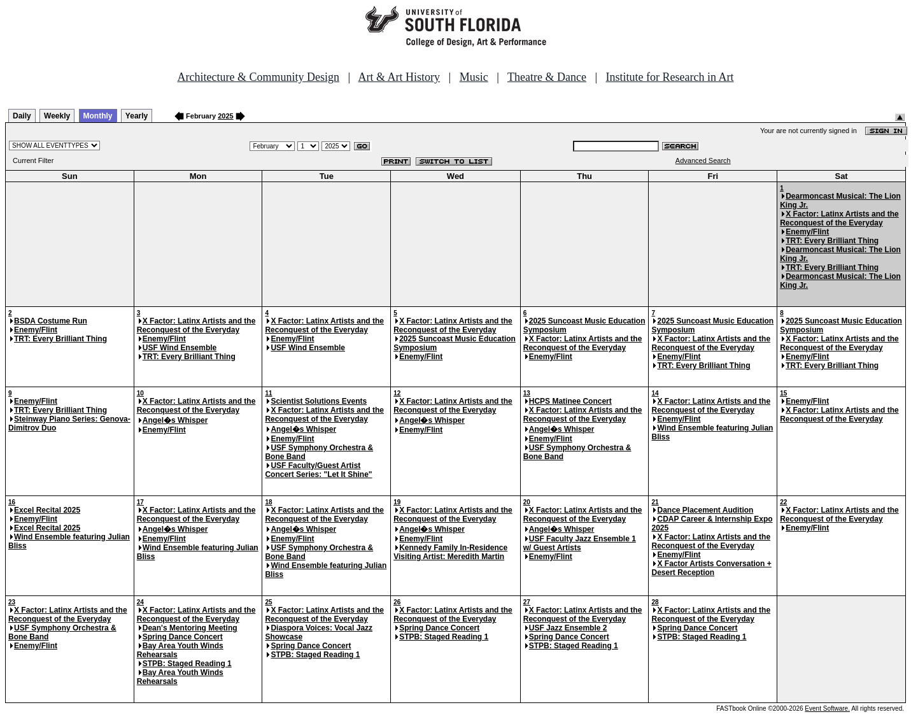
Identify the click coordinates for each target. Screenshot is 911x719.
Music (474, 77)
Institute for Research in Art (670, 77)
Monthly (98, 115)
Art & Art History (399, 77)
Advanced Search (703, 160)
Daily (22, 115)
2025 (225, 116)
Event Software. (827, 708)
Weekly (57, 115)
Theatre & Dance (546, 77)
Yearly (136, 115)
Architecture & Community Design (258, 77)
